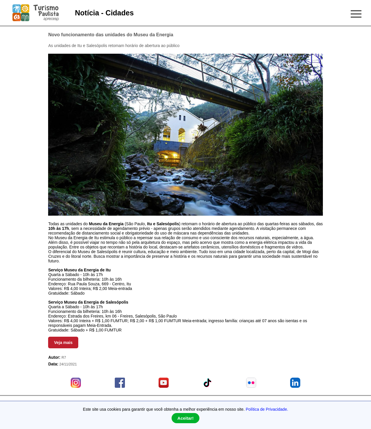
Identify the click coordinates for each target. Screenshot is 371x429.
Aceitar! (185, 418)
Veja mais (63, 342)
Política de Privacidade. (267, 409)
